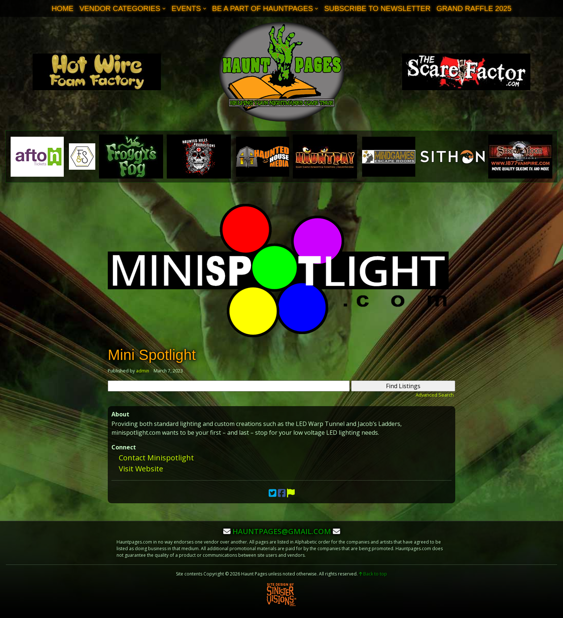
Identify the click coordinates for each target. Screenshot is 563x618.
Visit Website (141, 469)
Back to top (373, 574)
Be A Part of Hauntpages (262, 8)
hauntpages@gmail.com (281, 531)
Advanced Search (435, 394)
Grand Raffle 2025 (474, 8)
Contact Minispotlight (156, 458)
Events (186, 8)
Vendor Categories (120, 8)
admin (142, 371)
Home (63, 8)
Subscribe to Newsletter (377, 8)
